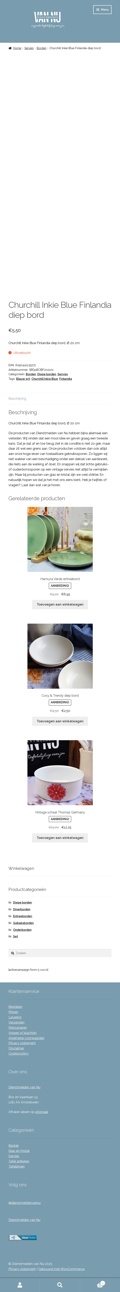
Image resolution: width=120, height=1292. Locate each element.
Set (15, 936)
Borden (41, 48)
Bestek (13, 1146)
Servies (29, 48)
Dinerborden (21, 909)
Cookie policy (18, 1053)
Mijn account (20, 1285)
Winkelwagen (92, 1282)
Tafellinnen (16, 1166)
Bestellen (15, 1007)
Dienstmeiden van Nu (24, 1087)
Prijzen (13, 1012)
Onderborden (22, 929)
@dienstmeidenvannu (24, 1203)
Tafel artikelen (18, 1161)
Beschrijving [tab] (17, 399)
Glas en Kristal (19, 1151)
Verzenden (16, 1022)
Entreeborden (22, 916)
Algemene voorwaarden (26, 1038)
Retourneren (17, 1028)
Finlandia (65, 378)
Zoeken (60, 1285)
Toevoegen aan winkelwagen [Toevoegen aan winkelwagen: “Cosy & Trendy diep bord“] (60, 721)
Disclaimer (16, 1048)
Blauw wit (23, 378)
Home (17, 48)
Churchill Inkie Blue (44, 378)
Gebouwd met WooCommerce (61, 1269)
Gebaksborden (23, 923)
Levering (14, 1017)
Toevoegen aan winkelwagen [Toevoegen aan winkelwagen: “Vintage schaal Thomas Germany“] (60, 838)
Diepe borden (46, 374)
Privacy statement (22, 1043)
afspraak (41, 1112)
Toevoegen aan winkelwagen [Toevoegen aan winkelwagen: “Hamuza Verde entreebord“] (60, 604)
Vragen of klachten (22, 1033)
